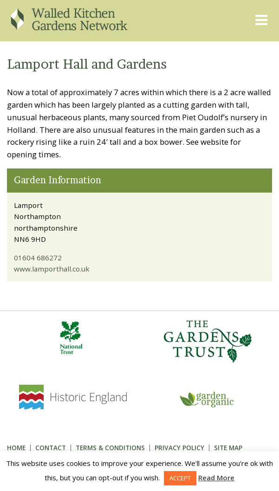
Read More (216, 477)
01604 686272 (38, 257)
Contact (50, 447)
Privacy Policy (179, 447)
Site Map (228, 447)
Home (16, 447)
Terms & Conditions (110, 447)
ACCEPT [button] (180, 478)
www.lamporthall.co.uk (52, 268)
